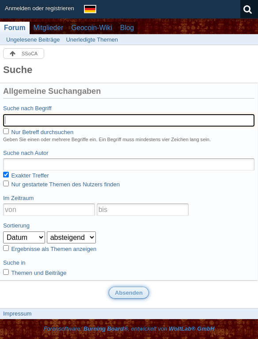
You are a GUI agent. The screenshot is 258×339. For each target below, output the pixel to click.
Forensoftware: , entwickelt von (129, 328)
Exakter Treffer (26, 175)
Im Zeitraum (18, 198)
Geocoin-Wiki (91, 27)
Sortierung (16, 225)
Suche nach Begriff (27, 108)
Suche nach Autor (26, 153)
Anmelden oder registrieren (39, 8)
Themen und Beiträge (34, 272)
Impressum (17, 313)
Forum (15, 27)
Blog (127, 27)
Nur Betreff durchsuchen (38, 131)
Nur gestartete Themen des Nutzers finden (61, 184)
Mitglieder (49, 27)
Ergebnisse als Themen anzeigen (49, 248)
